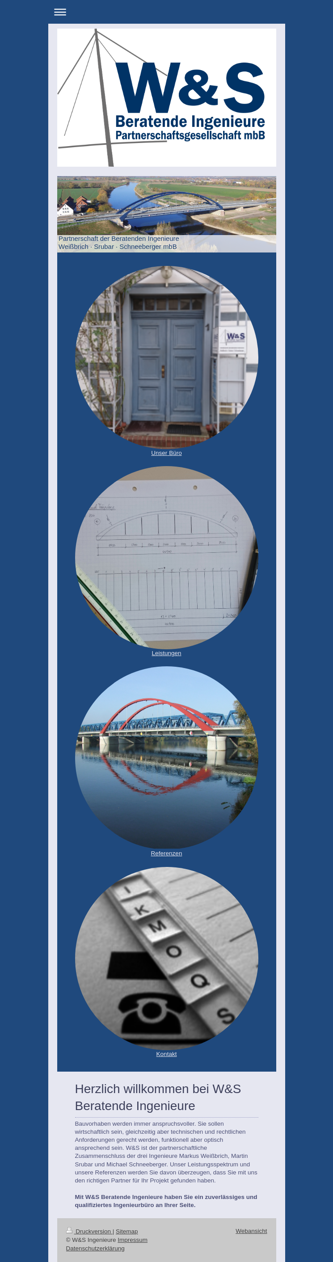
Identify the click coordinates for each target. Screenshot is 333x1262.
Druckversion (89, 1231)
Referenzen (166, 853)
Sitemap (127, 1231)
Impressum (133, 1240)
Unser (159, 453)
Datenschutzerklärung (95, 1248)
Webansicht (251, 1231)
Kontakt (166, 1054)
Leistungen (166, 653)
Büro (175, 453)
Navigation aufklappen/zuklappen (167, 11)
